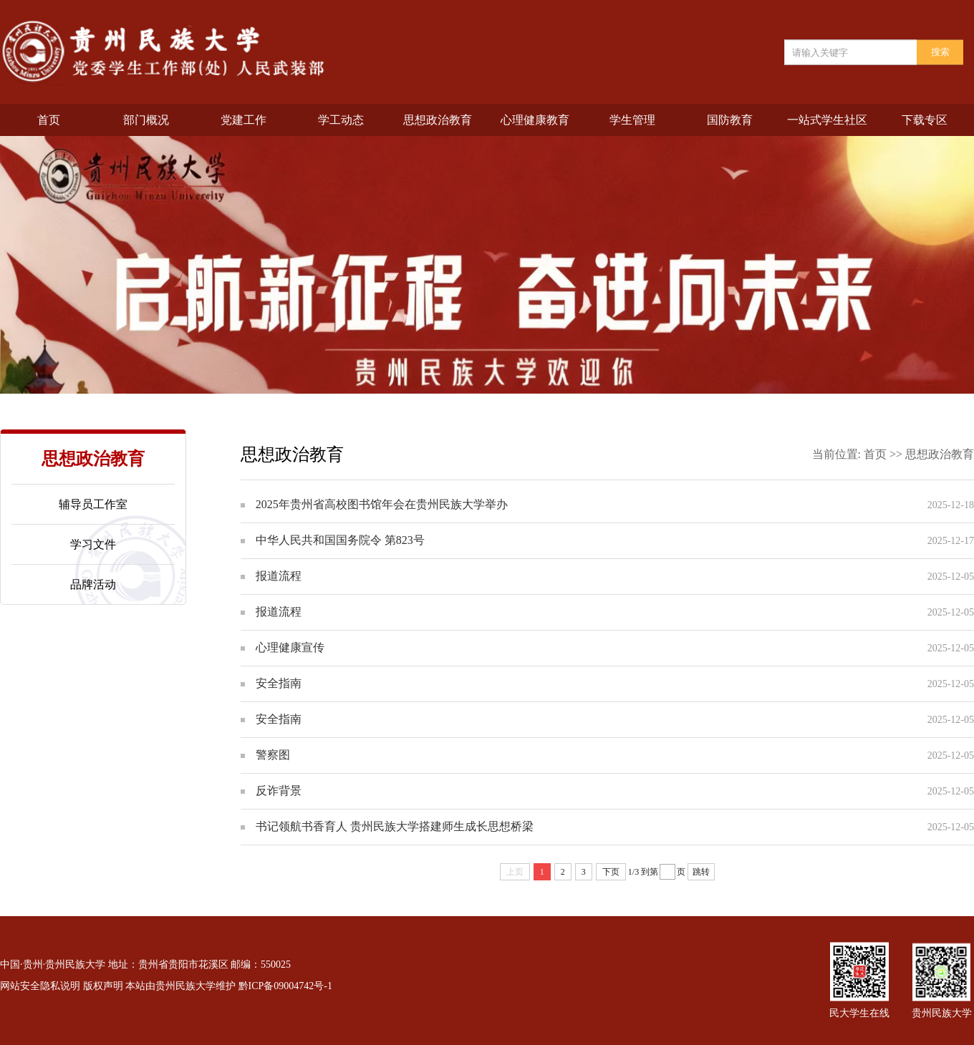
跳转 (701, 872)
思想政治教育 (437, 120)
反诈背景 (279, 790)
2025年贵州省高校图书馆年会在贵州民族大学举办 (382, 504)
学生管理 (632, 120)
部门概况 (146, 120)
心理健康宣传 (290, 647)
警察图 (273, 755)
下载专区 (925, 120)
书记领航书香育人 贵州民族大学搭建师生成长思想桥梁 (395, 826)
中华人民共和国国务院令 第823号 (340, 540)
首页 (48, 120)
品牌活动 (93, 584)
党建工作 (243, 120)
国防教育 (730, 120)
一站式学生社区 (827, 120)
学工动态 (341, 120)
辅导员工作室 (93, 504)
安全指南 (279, 683)
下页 (610, 872)
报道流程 (279, 576)
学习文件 (93, 544)
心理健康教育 (535, 120)
